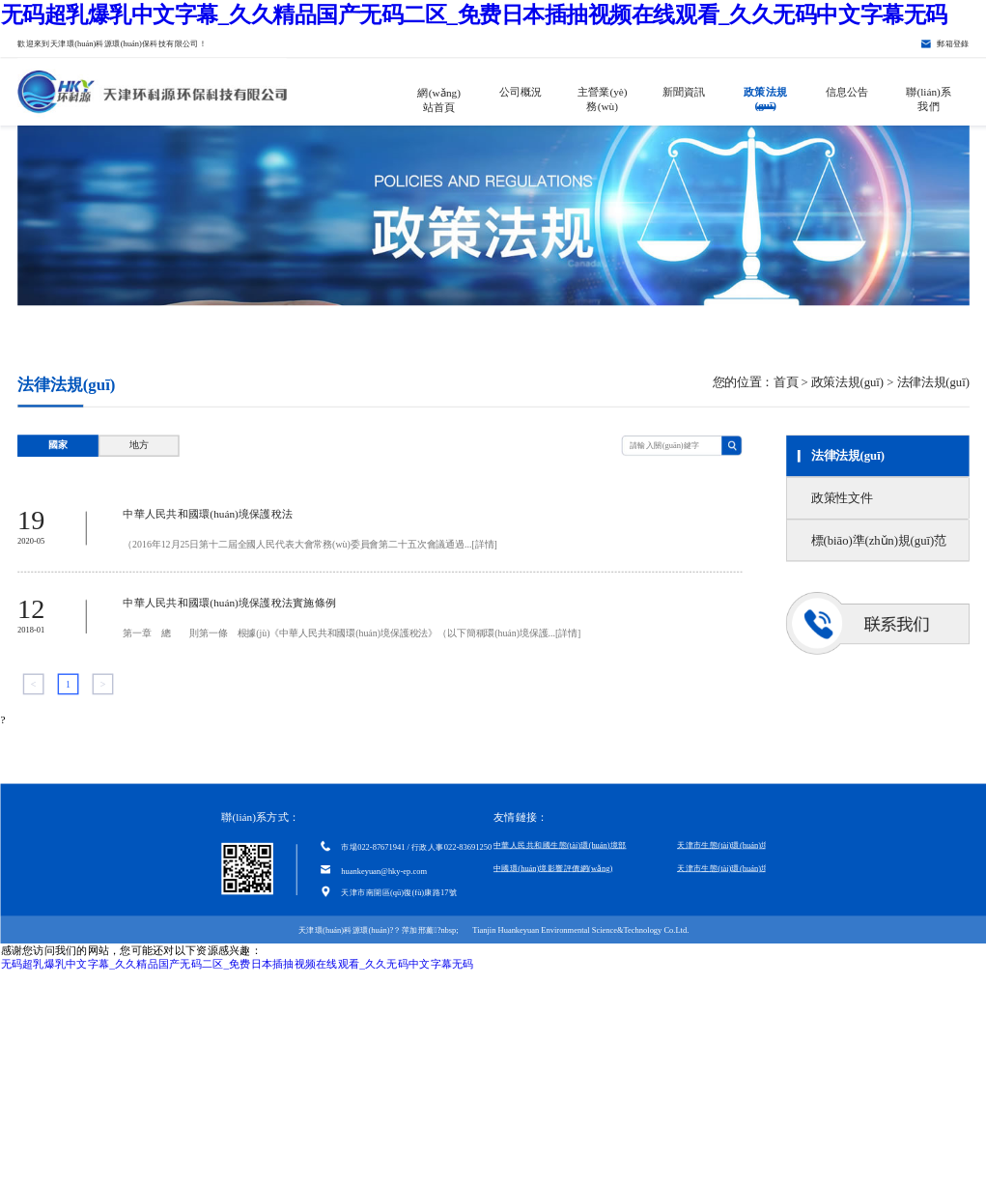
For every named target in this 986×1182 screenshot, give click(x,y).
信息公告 (846, 92)
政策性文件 (840, 497)
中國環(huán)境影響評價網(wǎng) (552, 868)
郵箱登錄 (953, 43)
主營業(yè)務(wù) (602, 97)
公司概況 (520, 92)
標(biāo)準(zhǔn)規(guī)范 (877, 540)
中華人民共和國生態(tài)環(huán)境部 (560, 845)
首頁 (785, 381)
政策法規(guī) (765, 97)
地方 (138, 445)
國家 (58, 445)
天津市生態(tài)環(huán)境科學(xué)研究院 (752, 868)
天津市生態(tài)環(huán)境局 (727, 845)
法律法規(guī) (847, 456)
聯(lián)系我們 (928, 97)
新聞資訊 (683, 92)
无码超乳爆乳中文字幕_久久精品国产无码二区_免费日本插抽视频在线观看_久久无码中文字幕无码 (473, 14)
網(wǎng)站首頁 (439, 98)
